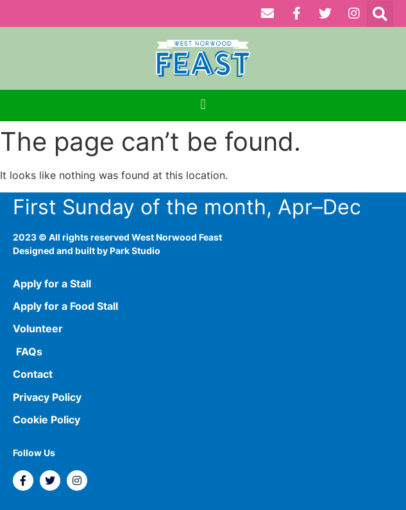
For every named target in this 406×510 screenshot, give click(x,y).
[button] (380, 14)
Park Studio (135, 250)
